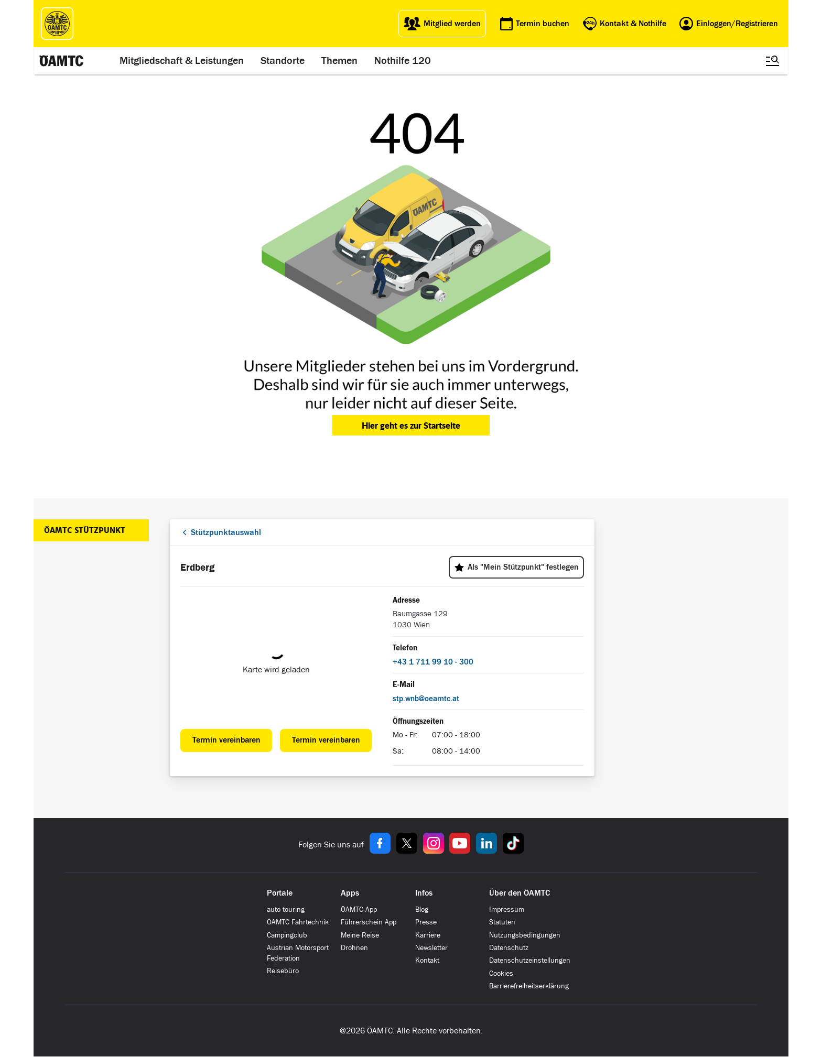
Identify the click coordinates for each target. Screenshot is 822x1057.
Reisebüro (283, 971)
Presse (426, 922)
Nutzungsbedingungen (524, 935)
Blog (421, 909)
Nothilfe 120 (402, 61)
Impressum (506, 909)
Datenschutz (508, 948)
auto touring (286, 909)
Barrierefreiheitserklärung (529, 986)
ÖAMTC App (359, 909)
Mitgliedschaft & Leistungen (182, 61)
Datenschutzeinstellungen (529, 960)
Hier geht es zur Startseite (411, 425)
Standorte (283, 61)
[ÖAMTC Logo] (57, 23)
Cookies (501, 973)
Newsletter (431, 948)
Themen (339, 61)
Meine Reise (360, 935)
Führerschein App (368, 922)
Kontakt (427, 960)
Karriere (427, 935)
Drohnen (354, 948)
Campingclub (287, 935)
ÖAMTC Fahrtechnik (298, 922)
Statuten (502, 922)
